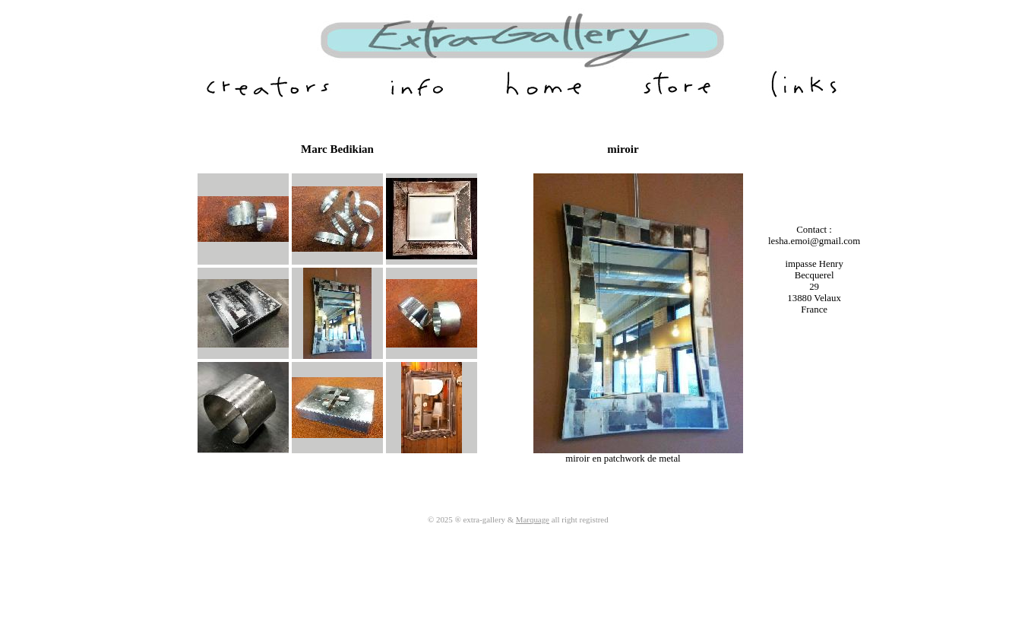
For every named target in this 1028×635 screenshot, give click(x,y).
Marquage (532, 519)
